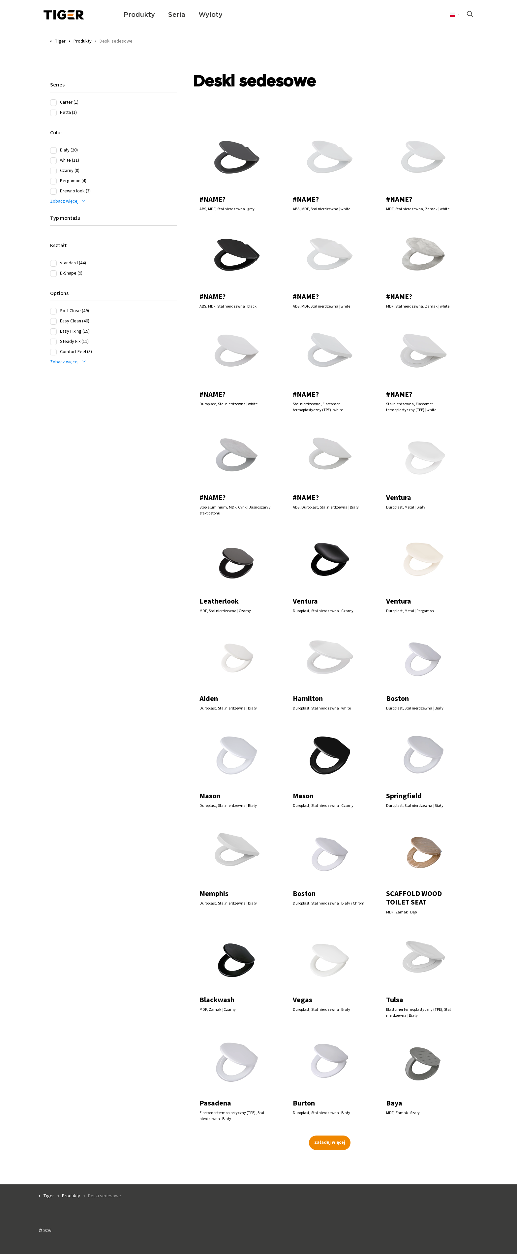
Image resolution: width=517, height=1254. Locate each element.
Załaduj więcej (329, 1142)
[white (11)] (53, 160)
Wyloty (210, 15)
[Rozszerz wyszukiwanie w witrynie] (469, 15)
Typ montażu (65, 218)
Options (59, 293)
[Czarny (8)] (53, 171)
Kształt (58, 245)
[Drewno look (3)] (53, 191)
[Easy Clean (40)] (53, 321)
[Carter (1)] (53, 102)
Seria (176, 15)
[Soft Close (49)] (53, 311)
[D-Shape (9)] (53, 273)
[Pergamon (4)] (53, 181)
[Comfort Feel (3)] (53, 352)
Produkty (139, 15)
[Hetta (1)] (53, 113)
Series (57, 84)
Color (56, 132)
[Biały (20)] (53, 150)
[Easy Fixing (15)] (53, 331)
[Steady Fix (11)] (53, 342)
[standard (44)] (53, 263)
